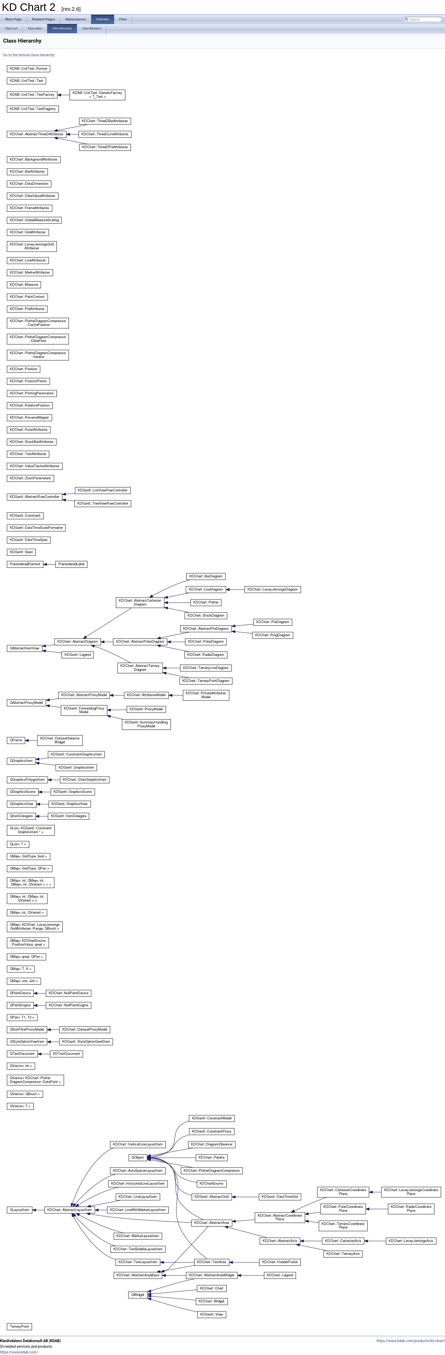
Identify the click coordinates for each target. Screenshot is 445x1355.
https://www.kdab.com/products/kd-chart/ (411, 1341)
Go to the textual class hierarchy (28, 55)
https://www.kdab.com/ (19, 1352)
